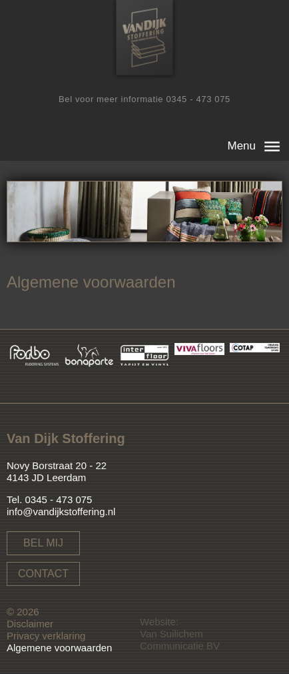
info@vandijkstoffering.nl (61, 511)
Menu (241, 145)
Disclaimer (30, 623)
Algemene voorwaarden (59, 647)
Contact (43, 573)
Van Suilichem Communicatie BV (180, 639)
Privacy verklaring (46, 635)
